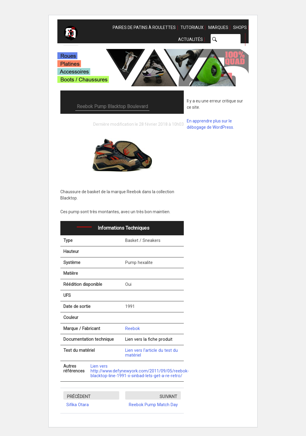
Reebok (132, 328)
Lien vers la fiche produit (148, 339)
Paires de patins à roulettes (144, 27)
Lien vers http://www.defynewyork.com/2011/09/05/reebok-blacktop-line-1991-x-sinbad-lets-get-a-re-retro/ (140, 371)
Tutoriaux (192, 27)
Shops (240, 27)
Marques (218, 27)
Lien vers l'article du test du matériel (151, 353)
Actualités (190, 39)
